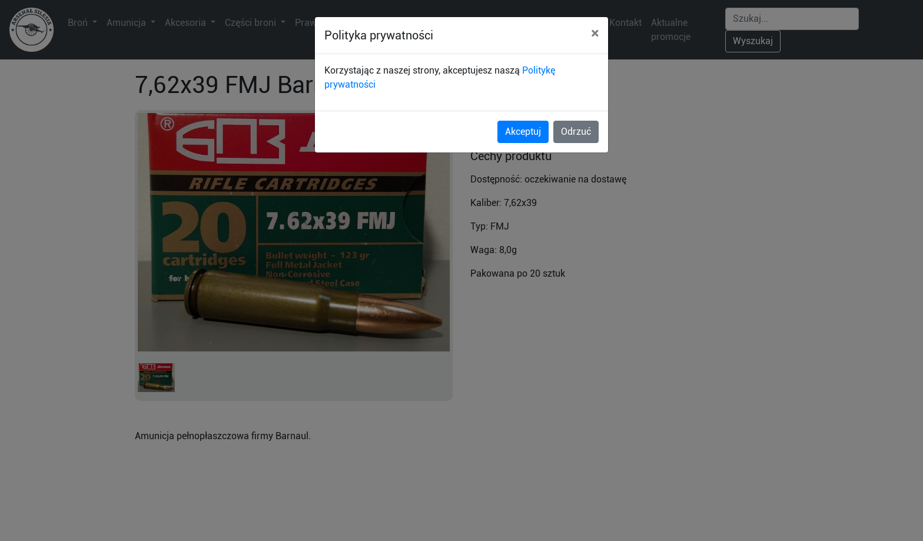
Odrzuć (576, 131)
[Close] (595, 33)
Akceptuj (523, 131)
